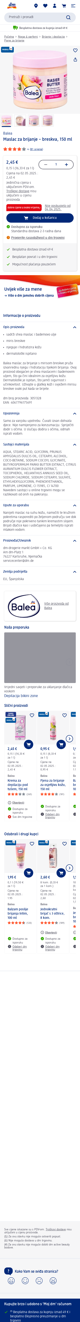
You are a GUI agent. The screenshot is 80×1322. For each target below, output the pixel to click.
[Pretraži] (68, 17)
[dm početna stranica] (11, 5)
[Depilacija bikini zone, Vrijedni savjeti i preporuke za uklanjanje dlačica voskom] (40, 665)
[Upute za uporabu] (40, 505)
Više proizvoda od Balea (38, 606)
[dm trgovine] (36, 5)
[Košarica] (63, 5)
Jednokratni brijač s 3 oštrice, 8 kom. (52, 914)
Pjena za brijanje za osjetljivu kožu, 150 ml (53, 785)
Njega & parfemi (28, 36)
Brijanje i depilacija (53, 36)
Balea (7, 133)
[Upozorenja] (40, 413)
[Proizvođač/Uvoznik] (40, 540)
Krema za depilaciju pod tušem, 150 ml (18, 785)
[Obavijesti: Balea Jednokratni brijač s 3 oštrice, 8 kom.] (48, 932)
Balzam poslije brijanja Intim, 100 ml (18, 914)
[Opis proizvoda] (40, 327)
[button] (73, 5)
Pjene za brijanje (14, 40)
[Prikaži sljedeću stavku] (69, 738)
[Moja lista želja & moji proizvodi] (45, 5)
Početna (9, 36)
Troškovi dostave (17, 191)
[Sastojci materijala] (40, 444)
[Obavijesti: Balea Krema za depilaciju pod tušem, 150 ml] (16, 803)
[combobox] (40, 17)
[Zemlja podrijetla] (40, 571)
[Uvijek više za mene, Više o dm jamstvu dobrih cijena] (40, 292)
